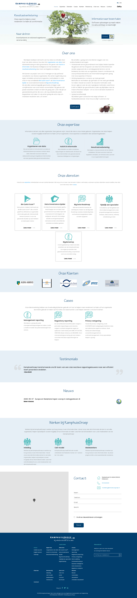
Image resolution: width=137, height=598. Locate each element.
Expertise (62, 7)
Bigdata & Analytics (77, 568)
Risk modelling (76, 559)
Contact (109, 7)
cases (75, 185)
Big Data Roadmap (52, 83)
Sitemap (36, 554)
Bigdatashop (62, 561)
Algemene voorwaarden (72, 593)
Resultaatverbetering (52, 554)
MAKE (60, 575)
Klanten (81, 7)
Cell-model (49, 575)
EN (120, 3)
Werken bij (88, 7)
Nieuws (103, 7)
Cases (76, 7)
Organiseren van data (52, 550)
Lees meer (29, 228)
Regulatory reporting (77, 554)
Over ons (96, 7)
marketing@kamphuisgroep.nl (111, 488)
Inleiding (48, 573)
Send (78, 525)
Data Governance (76, 566)
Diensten (69, 7)
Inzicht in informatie (51, 552)
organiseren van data (55, 62)
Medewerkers (49, 577)
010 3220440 (105, 483)
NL (118, 3)
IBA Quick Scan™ (44, 81)
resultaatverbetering (29, 69)
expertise (27, 182)
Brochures (61, 579)
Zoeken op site (38, 550)
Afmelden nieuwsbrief (78, 579)
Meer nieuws (29, 401)
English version (38, 552)
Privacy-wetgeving (77, 557)
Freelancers (49, 579)
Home (56, 7)
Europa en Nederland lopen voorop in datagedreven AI (57, 399)
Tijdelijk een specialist (65, 559)
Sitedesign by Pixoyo (69, 595)
